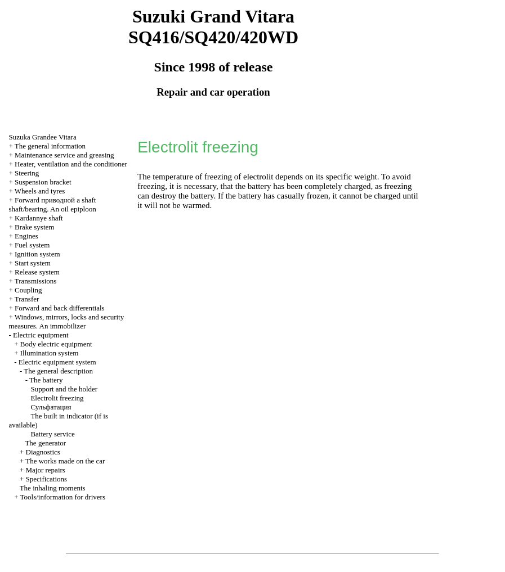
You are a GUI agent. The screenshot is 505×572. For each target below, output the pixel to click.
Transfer (27, 299)
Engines (26, 236)
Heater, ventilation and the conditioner (71, 164)
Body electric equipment (56, 344)
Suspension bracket (43, 182)
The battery (46, 380)
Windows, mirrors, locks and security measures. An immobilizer (66, 321)
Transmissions (36, 281)
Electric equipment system (57, 362)
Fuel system (32, 245)
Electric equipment (41, 335)
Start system (33, 263)
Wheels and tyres (40, 191)
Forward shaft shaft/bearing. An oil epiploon (52, 204)
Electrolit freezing (56, 398)
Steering (27, 173)
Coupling (28, 290)
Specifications (47, 479)
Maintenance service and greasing (64, 155)
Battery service (52, 434)
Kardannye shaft (39, 218)
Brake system (34, 227)
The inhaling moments (53, 488)
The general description (58, 371)
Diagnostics (43, 452)
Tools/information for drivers (62, 497)
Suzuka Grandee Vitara (42, 137)
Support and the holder (63, 389)
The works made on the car (65, 461)
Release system (37, 272)
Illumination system (49, 353)
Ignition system (37, 254)
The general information (50, 146)
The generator (45, 443)
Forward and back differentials (60, 308)
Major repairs (45, 470)
